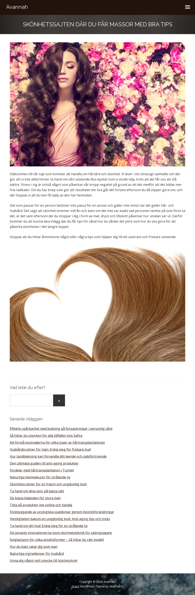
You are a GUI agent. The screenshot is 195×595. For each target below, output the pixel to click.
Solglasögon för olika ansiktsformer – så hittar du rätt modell (57, 539)
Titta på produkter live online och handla (41, 505)
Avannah (17, 7)
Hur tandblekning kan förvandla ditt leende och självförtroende (58, 456)
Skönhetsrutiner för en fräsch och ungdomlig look (48, 484)
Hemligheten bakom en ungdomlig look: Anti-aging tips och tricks (60, 519)
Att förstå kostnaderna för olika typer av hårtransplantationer (57, 442)
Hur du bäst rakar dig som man (33, 546)
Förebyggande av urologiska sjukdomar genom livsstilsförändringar (62, 512)
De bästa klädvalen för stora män (35, 498)
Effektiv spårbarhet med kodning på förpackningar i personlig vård (61, 428)
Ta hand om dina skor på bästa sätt (37, 491)
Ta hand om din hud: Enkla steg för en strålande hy (49, 526)
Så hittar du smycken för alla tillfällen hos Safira (46, 435)
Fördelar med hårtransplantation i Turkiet (42, 470)
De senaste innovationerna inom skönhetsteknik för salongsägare (61, 532)
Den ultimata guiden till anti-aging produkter (44, 463)
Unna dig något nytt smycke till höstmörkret (43, 560)
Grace (75, 586)
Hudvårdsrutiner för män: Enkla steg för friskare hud (50, 449)
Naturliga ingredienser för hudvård (37, 553)
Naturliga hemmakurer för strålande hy (40, 477)
